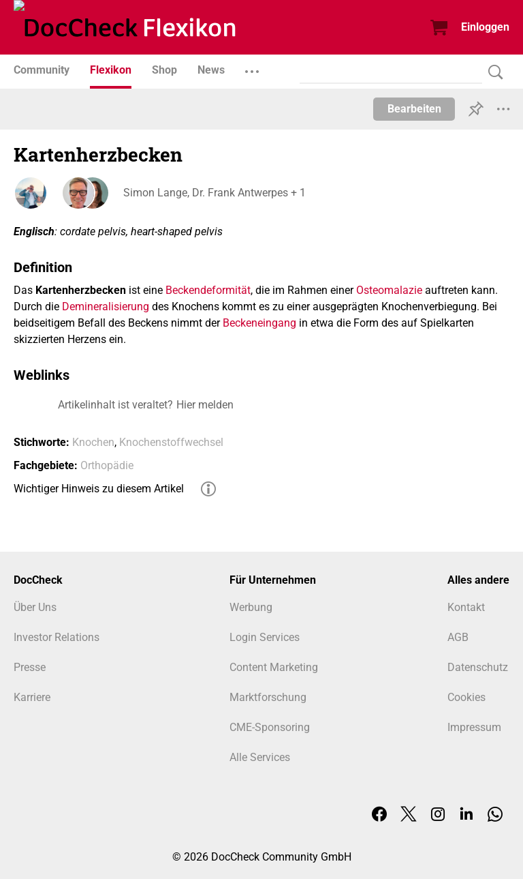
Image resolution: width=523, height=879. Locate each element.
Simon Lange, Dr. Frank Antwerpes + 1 (214, 192)
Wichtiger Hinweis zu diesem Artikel (99, 488)
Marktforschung (267, 697)
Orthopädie (106, 465)
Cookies (466, 697)
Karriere (32, 697)
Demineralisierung (105, 306)
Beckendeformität (208, 290)
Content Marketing (273, 667)
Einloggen (485, 26)
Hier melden (205, 404)
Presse (30, 667)
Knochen (93, 442)
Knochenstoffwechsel (171, 442)
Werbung (250, 607)
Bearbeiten (414, 108)
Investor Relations (56, 637)
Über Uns (35, 607)
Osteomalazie (389, 290)
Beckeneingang (259, 322)
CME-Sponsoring (269, 727)
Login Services (264, 637)
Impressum (474, 727)
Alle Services (259, 757)
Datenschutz (477, 667)
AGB (458, 637)
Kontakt (466, 607)
